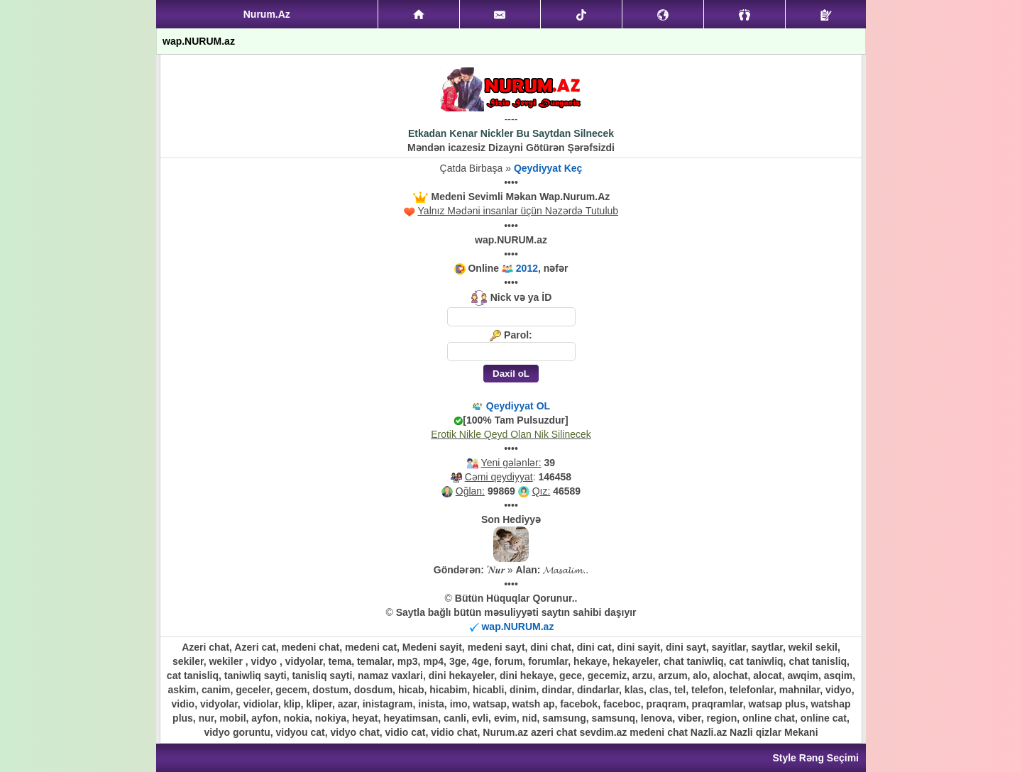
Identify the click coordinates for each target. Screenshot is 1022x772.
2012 (527, 268)
